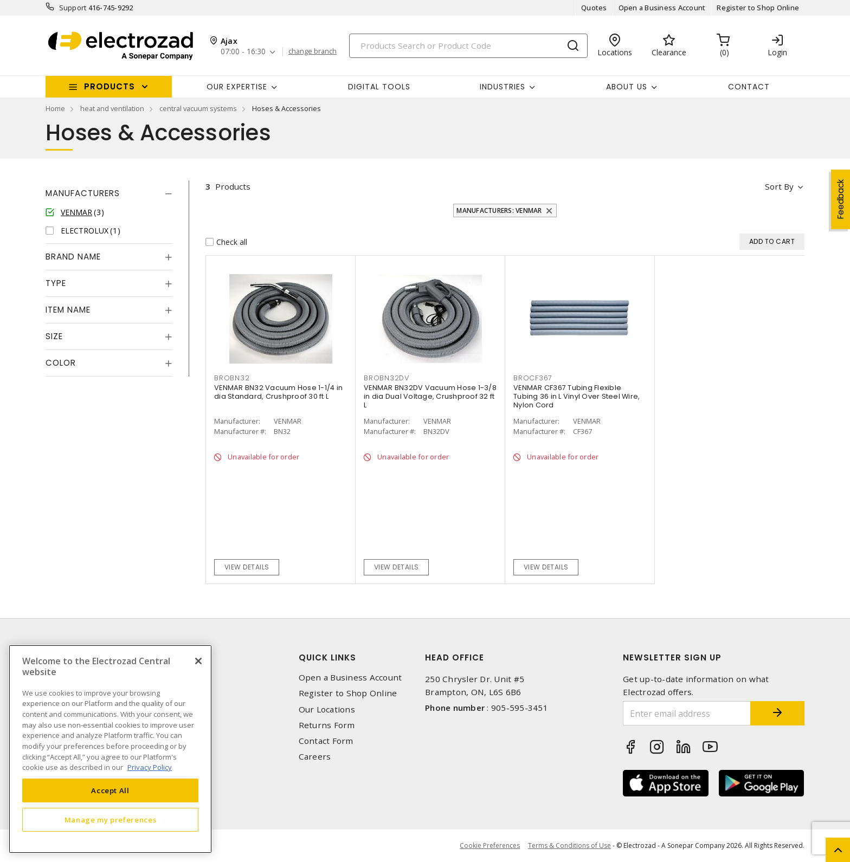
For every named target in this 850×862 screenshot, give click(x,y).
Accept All (110, 790)
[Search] (468, 46)
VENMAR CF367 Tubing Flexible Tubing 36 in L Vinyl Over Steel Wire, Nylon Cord (576, 396)
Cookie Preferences (490, 845)
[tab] (109, 193)
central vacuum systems (198, 108)
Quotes (594, 7)
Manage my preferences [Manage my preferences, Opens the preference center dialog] (111, 820)
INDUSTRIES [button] (502, 86)
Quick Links (327, 657)
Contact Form (326, 741)
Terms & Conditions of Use (569, 845)
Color (61, 362)
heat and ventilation (112, 108)
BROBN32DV (386, 378)
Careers (315, 756)
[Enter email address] (687, 713)
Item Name (68, 309)
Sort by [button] (779, 186)
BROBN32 (231, 378)
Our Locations (327, 709)
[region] (110, 749)
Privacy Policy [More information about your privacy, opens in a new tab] (149, 767)
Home (55, 108)
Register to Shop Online (758, 7)
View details (246, 567)
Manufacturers (83, 193)
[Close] (198, 661)
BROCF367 (532, 378)
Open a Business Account (662, 7)
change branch (312, 51)
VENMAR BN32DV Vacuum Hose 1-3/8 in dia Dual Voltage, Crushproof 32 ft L (430, 396)
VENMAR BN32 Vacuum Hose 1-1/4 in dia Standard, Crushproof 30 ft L (278, 392)
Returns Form (327, 725)
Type (56, 283)
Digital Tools (379, 86)
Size (54, 336)
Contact (749, 86)
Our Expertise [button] (237, 86)
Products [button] (109, 86)
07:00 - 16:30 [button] (243, 51)
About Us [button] (626, 86)
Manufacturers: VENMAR (499, 210)
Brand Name (73, 256)
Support (73, 7)
